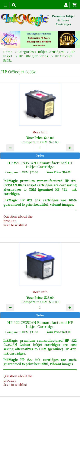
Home (8, 52)
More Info (40, 132)
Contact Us (49, 442)
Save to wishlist (15, 225)
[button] (68, 44)
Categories (26, 52)
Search (67, 442)
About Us (29, 442)
